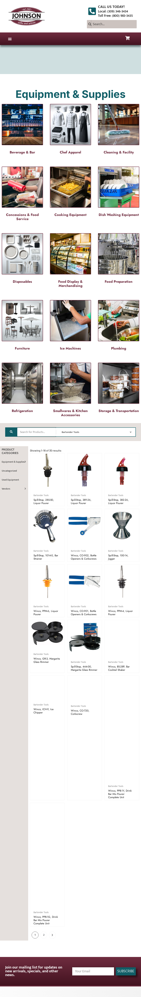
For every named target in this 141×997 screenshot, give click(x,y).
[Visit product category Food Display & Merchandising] (70, 261)
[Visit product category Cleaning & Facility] (118, 130)
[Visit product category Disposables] (22, 259)
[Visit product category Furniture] (22, 326)
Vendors (6, 489)
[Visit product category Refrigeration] (22, 389)
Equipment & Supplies (13, 462)
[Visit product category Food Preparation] (118, 259)
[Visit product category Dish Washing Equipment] (118, 193)
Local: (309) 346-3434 (113, 11)
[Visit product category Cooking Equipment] (70, 193)
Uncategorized (9, 471)
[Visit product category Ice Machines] (70, 326)
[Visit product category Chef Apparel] (70, 130)
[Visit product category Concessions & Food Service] (22, 195)
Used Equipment (10, 480)
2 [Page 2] (43, 935)
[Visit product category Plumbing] (118, 326)
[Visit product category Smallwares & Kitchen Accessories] (70, 391)
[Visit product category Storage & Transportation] (118, 389)
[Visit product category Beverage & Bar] (22, 130)
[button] (10, 39)
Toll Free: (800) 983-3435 (115, 16)
